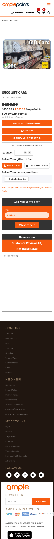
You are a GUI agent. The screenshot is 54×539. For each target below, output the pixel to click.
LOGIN (30, 12)
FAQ (7, 343)
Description (27, 237)
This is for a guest (37, 165)
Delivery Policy (11, 395)
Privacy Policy (11, 399)
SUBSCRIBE (41, 501)
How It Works (11, 338)
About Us (9, 333)
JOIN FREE (17, 12)
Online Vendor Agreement (16, 414)
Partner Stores (11, 363)
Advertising (10, 461)
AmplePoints (10, 436)
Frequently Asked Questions (27, 145)
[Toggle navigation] (49, 5)
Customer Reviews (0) (27, 243)
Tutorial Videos (11, 358)
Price (7, 210)
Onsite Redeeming (17, 179)
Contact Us (10, 385)
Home (5, 20)
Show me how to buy (27, 138)
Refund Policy (11, 390)
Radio (7, 367)
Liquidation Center (13, 97)
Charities (9, 353)
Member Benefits (12, 446)
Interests (9, 441)
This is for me (12, 165)
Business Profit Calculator (16, 456)
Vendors (9, 348)
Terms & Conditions (14, 404)
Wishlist (8, 431)
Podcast (9, 372)
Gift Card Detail (26, 249)
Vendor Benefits (12, 451)
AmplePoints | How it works (27, 123)
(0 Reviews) (18, 117)
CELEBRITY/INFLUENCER (15, 409)
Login (7, 427)
